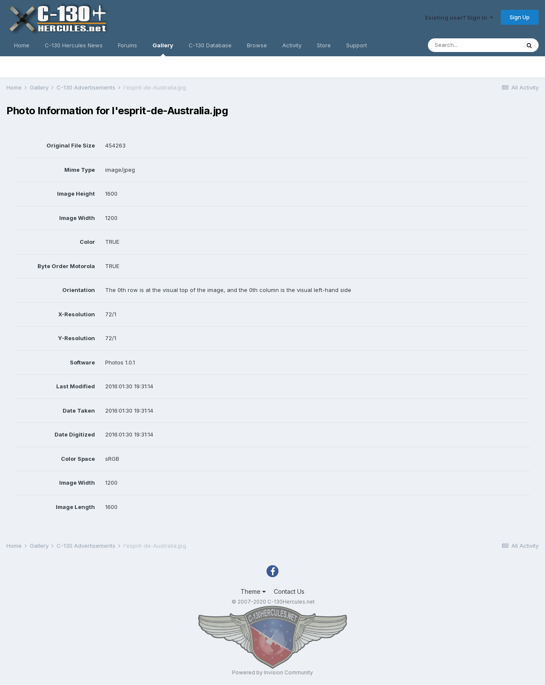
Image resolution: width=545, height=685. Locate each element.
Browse (257, 45)
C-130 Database (210, 45)
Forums (127, 45)
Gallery (162, 49)
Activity (291, 45)
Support (356, 45)
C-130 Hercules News (74, 45)
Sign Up (520, 17)
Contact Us (289, 591)
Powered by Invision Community (272, 672)
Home (21, 45)
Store (324, 45)
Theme (253, 591)
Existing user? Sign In (459, 17)
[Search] (474, 45)
